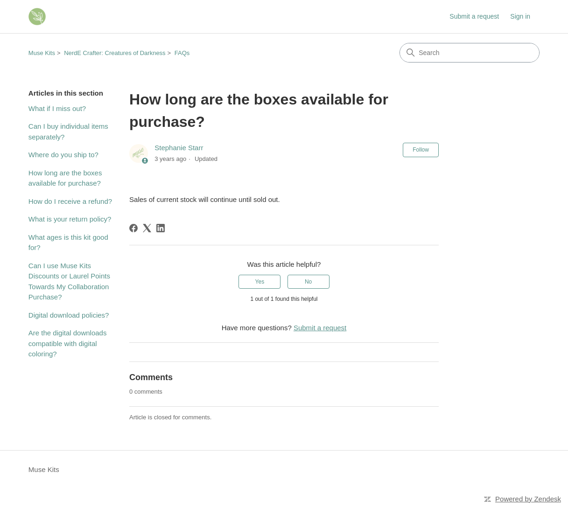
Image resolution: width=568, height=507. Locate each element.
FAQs (182, 52)
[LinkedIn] (160, 228)
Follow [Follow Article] (421, 149)
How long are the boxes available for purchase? (65, 178)
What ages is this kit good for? (68, 242)
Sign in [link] (520, 16)
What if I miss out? (57, 108)
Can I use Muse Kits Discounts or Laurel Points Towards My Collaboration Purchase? (69, 281)
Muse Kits (41, 52)
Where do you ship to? (63, 155)
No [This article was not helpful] (308, 281)
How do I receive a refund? (70, 201)
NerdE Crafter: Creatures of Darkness (114, 52)
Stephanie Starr (178, 148)
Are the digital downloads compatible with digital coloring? (67, 343)
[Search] (469, 52)
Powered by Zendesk (528, 499)
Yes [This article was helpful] (260, 281)
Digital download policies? (68, 315)
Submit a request (474, 16)
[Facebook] (133, 228)
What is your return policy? (70, 219)
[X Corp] (147, 228)
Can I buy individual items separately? (68, 131)
